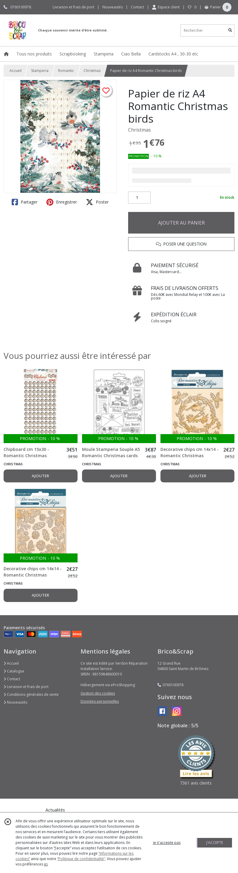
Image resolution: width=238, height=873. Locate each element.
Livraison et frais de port (26, 686)
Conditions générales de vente (31, 694)
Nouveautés (15, 702)
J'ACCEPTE (214, 842)
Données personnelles (100, 701)
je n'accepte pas (167, 842)
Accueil (16, 70)
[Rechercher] (230, 30)
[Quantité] (139, 198)
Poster (97, 202)
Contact (137, 7)
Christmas (92, 70)
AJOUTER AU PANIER (181, 222)
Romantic (66, 70)
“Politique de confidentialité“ (81, 858)
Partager (24, 202)
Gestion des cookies (98, 693)
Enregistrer (61, 202)
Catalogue (14, 671)
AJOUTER (40, 475)
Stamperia (39, 70)
